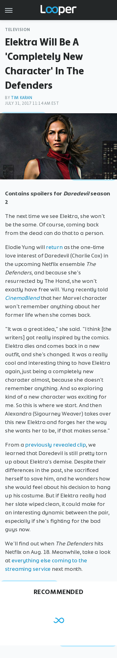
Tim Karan (21, 97)
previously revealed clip (55, 444)
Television (17, 30)
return (54, 247)
